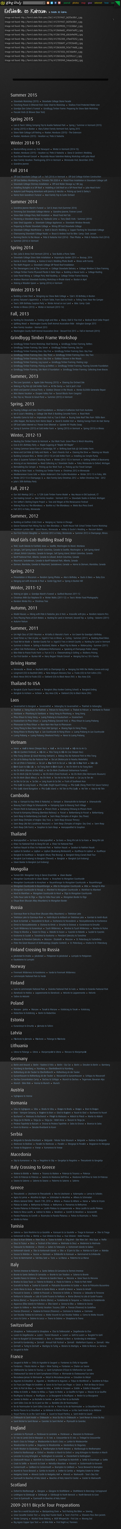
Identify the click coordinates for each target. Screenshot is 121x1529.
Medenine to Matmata (90, 1243)
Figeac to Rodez (56, 1392)
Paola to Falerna (64, 1282)
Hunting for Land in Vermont (97, 641)
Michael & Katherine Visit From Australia (75, 410)
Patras (94, 1216)
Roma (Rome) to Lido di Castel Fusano (85, 1296)
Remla (36, 1236)
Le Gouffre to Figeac (75, 1392)
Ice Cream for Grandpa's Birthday (87, 634)
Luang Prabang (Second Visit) (55, 721)
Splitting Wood (20, 323)
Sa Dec (35, 781)
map (83, 3)
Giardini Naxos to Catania (25, 1278)
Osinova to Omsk (48, 924)
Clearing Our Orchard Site (73, 382)
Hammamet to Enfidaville (88, 1254)
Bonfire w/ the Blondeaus (57, 505)
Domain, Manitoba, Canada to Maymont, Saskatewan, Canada (41, 564)
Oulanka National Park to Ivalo (62, 989)
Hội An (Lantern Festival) (25, 752)
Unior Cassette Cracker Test (25, 1515)
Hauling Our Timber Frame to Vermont (31, 441)
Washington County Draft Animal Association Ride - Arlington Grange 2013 (63, 323)
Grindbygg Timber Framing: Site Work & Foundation (37, 369)
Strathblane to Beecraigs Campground (90, 1491)
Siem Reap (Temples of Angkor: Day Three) (69, 816)
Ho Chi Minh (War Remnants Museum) (88, 774)
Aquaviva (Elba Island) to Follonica (29, 1304)
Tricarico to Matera (50, 1173)
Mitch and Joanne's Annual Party (28, 390)
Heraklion (58, 1212)
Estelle (77, 1388)
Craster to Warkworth (91, 1478)
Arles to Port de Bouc (23, 1388)
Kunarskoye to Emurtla (89, 924)
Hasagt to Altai (98, 886)
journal (67, 3)
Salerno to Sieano (40, 1181)
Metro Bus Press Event (83, 505)
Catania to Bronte (81, 1274)
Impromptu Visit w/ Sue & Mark (51, 417)
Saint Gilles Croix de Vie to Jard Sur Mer (31, 1403)
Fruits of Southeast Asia (75, 781)
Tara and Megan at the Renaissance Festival (68, 502)
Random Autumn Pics (98, 614)
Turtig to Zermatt (31, 1346)
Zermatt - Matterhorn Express (80, 1342)
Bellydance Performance (50, 649)
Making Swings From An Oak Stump (93, 421)
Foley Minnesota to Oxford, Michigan (93, 463)
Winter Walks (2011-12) (55, 597)
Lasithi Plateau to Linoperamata (58, 1208)
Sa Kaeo (59, 840)
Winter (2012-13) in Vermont (67, 459)
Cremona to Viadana (72, 1311)
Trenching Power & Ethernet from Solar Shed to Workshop (39, 105)
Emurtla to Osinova (67, 924)
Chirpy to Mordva (21, 932)
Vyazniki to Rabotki (76, 932)
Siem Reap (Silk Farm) (24, 827)
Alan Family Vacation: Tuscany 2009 (49, 1307)
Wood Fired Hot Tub (61, 215)
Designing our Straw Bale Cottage (51, 296)
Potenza (86, 1173)
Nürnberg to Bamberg (23, 1068)
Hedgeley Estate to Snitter (87, 1471)
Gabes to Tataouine (56, 1247)
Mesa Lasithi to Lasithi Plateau (89, 1208)
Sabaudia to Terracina (94, 1293)
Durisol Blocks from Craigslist (68, 393)
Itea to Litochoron (62, 1194)
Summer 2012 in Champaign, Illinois (91, 533)
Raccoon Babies (96, 529)
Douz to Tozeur (20, 1243)
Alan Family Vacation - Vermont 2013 (30, 327)
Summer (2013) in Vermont (60, 397)
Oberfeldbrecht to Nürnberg (61, 1068)
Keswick (73, 1463)
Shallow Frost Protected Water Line (84, 105)
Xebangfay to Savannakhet (66, 706)
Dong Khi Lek (98, 840)
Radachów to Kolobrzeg (24, 1013)
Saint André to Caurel (82, 1414)
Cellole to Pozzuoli (41, 1293)
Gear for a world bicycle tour (26, 1511)
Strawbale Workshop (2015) (26, 101)
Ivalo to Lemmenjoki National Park (29, 989)
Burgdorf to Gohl (95, 1335)
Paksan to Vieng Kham (59, 710)
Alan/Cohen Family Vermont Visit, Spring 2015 (59, 129)
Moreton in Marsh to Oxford (59, 1452)
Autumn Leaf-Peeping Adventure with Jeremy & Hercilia (38, 191)
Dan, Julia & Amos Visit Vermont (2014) (31, 254)
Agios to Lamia (20, 1197)
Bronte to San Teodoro (60, 1274)
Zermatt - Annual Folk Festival (50, 1342)
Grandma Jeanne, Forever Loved (67, 211)
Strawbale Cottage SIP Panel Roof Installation (54, 265)
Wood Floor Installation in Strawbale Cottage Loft (85, 180)
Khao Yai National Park (62, 844)
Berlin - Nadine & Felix (43, 1065)
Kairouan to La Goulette (63, 1232)
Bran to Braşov (92, 1109)
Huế (52, 748)
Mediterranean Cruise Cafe (25, 474)
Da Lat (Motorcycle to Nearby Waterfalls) (70, 759)
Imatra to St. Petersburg (96, 943)
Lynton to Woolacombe (77, 1441)
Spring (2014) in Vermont (51, 283)
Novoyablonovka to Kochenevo (93, 921)
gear (90, 3)
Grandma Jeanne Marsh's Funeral (28, 208)
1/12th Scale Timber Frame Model (52, 494)
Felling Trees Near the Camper (89, 300)
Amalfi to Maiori (65, 1289)
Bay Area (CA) (84, 676)
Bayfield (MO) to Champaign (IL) (50, 669)
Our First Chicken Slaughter (25, 533)
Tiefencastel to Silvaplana (37, 1331)
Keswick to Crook (37, 1463)
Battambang (97, 812)
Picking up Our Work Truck (50, 467)
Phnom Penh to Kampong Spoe (28, 809)
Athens (57, 1201)
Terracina (77, 1293)
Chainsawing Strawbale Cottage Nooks (31, 233)
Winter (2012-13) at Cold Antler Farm (53, 456)
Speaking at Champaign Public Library (81, 649)
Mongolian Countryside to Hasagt (28, 890)
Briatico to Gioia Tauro (23, 1282)
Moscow (69, 939)
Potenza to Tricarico (70, 1173)
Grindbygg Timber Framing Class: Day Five (32, 351)
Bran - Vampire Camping (25, 1112)
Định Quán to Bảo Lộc (24, 767)
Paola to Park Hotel (83, 1282)
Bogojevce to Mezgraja (99, 1144)
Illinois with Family (84, 261)
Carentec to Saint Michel (52, 1421)
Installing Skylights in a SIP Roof (28, 187)
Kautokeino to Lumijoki (24, 959)
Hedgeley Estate (21, 1474)
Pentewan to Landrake (47, 1434)
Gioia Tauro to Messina (87, 1278)
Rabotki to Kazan (57, 932)
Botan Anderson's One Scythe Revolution (59, 474)
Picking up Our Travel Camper (79, 467)
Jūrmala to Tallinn (45, 1026)
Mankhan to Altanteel (91, 890)
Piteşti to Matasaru (58, 1116)
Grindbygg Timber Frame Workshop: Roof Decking (36, 344)
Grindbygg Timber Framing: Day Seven (31, 347)
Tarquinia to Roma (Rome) (42, 1300)
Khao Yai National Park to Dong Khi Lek (31, 844)
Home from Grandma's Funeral (27, 195)
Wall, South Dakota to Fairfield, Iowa (30, 546)
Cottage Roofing (95, 272)
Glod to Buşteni (64, 1112)
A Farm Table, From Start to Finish (57, 300)
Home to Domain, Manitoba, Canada (89, 564)
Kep (15, 801)
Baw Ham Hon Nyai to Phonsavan (56, 724)
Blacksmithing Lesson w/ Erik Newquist (31, 149)
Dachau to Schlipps (50, 1079)
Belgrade (81, 1140)
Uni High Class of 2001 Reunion (28, 634)
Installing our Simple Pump (86, 456)
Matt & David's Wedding (55, 230)
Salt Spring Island (91, 550)
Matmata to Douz (69, 1243)
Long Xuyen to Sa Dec (51, 781)
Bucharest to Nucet (98, 1112)
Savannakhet (45, 706)
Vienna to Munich (42, 1083)
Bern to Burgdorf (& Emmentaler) (29, 1338)
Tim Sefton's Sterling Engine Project (29, 502)
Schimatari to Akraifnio (60, 1197)
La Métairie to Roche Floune (55, 1410)
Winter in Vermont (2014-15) (66, 149)
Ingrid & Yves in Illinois (52, 638)
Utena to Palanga (21, 1052)
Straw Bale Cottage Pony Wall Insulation (32, 215)
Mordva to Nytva (100, 928)
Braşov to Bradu (65, 1109)
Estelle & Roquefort (91, 1388)
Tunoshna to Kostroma (44, 935)
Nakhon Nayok (60, 847)
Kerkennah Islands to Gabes (81, 1247)
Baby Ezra (100, 577)
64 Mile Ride (47, 1522)
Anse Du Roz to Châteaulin (64, 1417)
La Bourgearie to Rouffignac (61, 1395)
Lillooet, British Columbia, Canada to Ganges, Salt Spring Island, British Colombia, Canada (53, 553)
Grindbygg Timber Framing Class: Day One (32, 358)
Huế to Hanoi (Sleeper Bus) (34, 748)
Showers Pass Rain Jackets (93, 1515)
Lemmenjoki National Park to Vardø (30, 976)
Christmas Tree (41, 601)
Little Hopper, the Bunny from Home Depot (33, 421)
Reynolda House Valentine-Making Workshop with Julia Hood (67, 156)
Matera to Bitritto (21, 1173)
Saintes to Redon (21, 1399)
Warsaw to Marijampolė (75, 1052)
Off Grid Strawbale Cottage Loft (27, 176)
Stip (34, 1160)
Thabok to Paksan (81, 710)
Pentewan (65, 1434)
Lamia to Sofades (94, 1194)
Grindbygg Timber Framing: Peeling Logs (70, 362)
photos (76, 3)
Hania (85, 1201)
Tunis (53, 1258)
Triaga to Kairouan (86, 1232)
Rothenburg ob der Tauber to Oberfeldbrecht (33, 1072)
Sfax (62, 1250)
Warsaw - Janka (21, 1009)
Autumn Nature (21, 621)
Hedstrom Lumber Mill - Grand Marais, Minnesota (36, 529)
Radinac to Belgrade (98, 1140)
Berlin (76, 1065)
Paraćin (61, 1144)
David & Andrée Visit (64, 421)
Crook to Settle (20, 1463)
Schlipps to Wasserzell (95, 1076)
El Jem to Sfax (73, 1250)
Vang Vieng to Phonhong (60, 713)
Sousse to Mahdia (22, 1254)
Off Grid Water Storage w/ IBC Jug (67, 184)
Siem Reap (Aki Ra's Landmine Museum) (32, 823)
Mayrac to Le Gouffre (97, 1392)
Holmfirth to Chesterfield (44, 1460)
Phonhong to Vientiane (36, 713)
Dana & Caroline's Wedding (79, 153)
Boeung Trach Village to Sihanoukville (30, 805)
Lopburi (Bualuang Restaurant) (57, 851)
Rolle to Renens (89, 1346)
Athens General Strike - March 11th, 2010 (32, 1201)
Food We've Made (22, 641)
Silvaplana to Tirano (74, 1318)
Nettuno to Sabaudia (23, 1296)
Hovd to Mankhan (22, 893)
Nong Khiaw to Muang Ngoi (26, 732)
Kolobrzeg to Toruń (69, 1009)
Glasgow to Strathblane (59, 1491)
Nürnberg (41, 1068)
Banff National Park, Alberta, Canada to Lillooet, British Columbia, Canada (46, 557)
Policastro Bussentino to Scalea (65, 1285)
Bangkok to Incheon (22, 693)
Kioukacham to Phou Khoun (26, 721)
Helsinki (92, 993)
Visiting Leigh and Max (48, 320)
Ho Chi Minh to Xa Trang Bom (79, 767)
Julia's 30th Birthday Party (25, 481)
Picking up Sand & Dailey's (79, 191)
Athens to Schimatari (82, 1197)
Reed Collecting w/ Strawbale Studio (57, 463)
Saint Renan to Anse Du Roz (92, 1417)
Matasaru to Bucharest (36, 1116)
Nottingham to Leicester (52, 1456)
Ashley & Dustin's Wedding (73, 529)
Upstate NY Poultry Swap (71, 424)
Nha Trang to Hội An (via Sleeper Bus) (66, 752)
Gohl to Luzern (78, 1335)
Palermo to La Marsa (79, 1258)
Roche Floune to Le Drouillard (27, 1410)
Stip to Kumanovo (22, 1160)
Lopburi (37, 851)
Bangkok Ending (89, 689)
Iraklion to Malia (43, 1212)
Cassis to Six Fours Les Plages (59, 1384)
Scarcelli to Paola (21, 1285)
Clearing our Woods (100, 452)
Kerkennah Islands (22, 1250)
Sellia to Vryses (98, 1201)
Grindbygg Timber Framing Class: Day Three (33, 355)
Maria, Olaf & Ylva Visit (71, 320)
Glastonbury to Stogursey (75, 1445)
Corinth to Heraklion (75, 1212)
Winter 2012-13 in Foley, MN (93, 474)
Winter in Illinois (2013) (24, 307)
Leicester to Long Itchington (26, 1456)
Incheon (38, 693)
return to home (59, 12)
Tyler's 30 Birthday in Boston (82, 296)
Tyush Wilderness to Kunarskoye (28, 928)
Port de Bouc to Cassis (94, 1384)
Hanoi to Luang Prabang (73, 735)
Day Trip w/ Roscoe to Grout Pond (29, 397)
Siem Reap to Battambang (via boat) (30, 816)
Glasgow (41, 1491)
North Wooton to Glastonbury (27, 1449)
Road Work (85, 413)
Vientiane (18, 713)
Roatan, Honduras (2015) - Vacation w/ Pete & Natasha (39, 136)
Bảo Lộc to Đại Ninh (77, 763)
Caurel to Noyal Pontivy (59, 1414)
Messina (70, 1278)
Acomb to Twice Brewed (25, 1471)
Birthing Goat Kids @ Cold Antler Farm (77, 448)
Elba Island (53, 1304)
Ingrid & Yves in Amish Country (67, 641)
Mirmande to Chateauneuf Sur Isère (78, 1373)
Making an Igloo (21, 594)
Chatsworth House (22, 1460)
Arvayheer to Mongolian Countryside (68, 879)
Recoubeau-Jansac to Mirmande (28, 1377)
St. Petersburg (76, 943)
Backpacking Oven (51, 1511)
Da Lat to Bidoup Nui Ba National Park (31, 759)
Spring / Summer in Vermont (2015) (85, 125)
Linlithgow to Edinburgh (24, 1495)
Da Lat (42, 763)
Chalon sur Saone (81, 1366)
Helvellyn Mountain (57, 1463)
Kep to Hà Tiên (98, 788)
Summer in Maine (22, 645)
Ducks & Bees (86, 577)
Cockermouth (19, 1467)
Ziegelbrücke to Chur (82, 1331)
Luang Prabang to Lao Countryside (89, 732)
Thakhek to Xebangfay (92, 706)
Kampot (57, 801)
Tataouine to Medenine (24, 1247)
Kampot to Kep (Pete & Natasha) (35, 801)
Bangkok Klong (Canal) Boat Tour (81, 855)
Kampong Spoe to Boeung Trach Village (68, 805)
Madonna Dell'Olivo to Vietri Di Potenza (90, 1177)
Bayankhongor (95, 882)
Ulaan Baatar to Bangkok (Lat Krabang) (31, 862)
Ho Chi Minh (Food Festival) (55, 774)
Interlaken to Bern (63, 1338)
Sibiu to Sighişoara (22, 1109)
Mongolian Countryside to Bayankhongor (32, 886)
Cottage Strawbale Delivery (64, 268)
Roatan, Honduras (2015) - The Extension (63, 132)
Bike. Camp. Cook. (82, 303)
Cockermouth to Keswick (91, 1463)
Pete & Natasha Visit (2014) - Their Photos (62, 237)
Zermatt (17, 1346)
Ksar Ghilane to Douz (52, 1236)
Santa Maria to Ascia (23, 1289)
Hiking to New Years (23, 470)
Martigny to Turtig (50, 1346)
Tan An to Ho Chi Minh (64, 777)
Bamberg (106, 1065)
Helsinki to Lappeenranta (74, 993)
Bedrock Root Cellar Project (97, 320)
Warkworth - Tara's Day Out (86, 1474)
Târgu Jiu (37, 1120)
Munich (56, 1083)
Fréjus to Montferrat (80, 1381)
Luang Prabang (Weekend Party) (45, 735)
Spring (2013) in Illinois (93, 428)
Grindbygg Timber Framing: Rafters (76, 344)
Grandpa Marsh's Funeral (43, 594)
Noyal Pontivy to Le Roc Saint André (30, 1414)
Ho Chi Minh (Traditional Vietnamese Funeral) (67, 770)
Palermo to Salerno (60, 1181)
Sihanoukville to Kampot (75, 801)
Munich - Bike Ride (22, 1083)
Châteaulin (44, 1417)
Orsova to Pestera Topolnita (54, 1123)
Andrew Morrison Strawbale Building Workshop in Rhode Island (42, 279)
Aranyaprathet (20, 840)
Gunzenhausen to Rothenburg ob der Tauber (33, 1076)
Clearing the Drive (80, 452)
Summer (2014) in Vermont (26, 241)
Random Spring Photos (50, 577)
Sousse (36, 1254)
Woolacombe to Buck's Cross (50, 1441)
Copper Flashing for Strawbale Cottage (87, 230)
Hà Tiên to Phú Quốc (69, 788)
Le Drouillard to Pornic (95, 1406)
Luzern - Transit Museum (48, 1335)
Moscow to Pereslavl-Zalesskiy (27, 939)
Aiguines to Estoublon (23, 1381)
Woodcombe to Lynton (24, 1445)
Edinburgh (42, 1495)
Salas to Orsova (77, 1123)
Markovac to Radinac (23, 1144)
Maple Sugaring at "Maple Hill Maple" (57, 445)
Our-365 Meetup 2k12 (23, 494)
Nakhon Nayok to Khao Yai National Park (32, 847)
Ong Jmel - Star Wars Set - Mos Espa (82, 1239)
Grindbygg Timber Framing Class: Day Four (73, 351)
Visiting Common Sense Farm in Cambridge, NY (35, 448)
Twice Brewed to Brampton (90, 1467)
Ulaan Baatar (66, 875)
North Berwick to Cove (89, 1495)
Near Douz (40, 1239)
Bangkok (61, 858)
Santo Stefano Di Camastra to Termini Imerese (62, 1271)
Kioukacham (77, 717)
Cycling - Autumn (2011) (98, 618)
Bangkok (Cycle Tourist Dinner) (27, 689)
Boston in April (80, 279)
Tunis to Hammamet (23, 1258)
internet (98, 3)
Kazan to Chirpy (39, 932)
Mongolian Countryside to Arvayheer (30, 882)
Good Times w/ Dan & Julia (26, 638)
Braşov (78, 1109)
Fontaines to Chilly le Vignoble (74, 1362)
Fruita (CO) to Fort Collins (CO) (88, 673)
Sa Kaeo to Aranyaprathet (41, 840)
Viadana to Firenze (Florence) (46, 1311)
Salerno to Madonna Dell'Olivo (55, 1177)
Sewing (89, 1511)
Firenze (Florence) (22, 1311)
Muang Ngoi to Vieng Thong (73, 728)
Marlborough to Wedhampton (87, 1449)
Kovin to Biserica (21, 1127)
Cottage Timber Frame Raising (74, 276)
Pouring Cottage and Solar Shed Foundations (33, 410)
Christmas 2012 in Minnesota (76, 470)
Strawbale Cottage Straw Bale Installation (32, 257)
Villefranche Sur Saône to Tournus (28, 1370)
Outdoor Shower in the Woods (68, 358)
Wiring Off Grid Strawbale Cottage (67, 226)
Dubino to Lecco (37, 1318)
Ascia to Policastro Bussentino (96, 1285)
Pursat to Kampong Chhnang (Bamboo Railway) (35, 812)
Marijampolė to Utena (51, 1052)
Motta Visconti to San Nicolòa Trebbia (62, 1315)
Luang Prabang (20, 735)
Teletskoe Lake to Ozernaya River (28, 917)
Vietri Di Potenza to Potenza (26, 1177)
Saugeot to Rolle (21, 1349)
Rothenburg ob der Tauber (68, 1072)
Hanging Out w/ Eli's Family (86, 656)
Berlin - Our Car (64, 1065)
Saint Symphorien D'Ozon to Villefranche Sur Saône (69, 1370)
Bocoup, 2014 (86, 257)
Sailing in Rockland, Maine (45, 645)
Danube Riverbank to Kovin (44, 1127)
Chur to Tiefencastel (61, 1331)
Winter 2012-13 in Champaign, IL (28, 478)
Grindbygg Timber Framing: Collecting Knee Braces (85, 369)
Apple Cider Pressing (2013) (46, 382)
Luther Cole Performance (25, 649)
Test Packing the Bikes (72, 1511)
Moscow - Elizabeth (53, 939)
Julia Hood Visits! (93, 187)
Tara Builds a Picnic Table (63, 254)
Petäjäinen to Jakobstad (57, 956)
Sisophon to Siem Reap (47, 827)
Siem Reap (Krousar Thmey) (67, 820)
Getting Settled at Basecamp (96, 459)
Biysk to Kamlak (21, 921)
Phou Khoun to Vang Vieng (26, 717)
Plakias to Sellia (21, 1205)
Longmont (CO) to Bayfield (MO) (28, 673)
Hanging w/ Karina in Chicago (58, 522)
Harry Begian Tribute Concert (57, 656)
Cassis (78, 1384)
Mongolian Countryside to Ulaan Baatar (31, 879)
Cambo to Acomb (47, 1471)
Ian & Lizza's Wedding (23, 413)
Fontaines (66, 1366)
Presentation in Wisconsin (25, 577)
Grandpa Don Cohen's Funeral (27, 108)
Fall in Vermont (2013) (90, 331)
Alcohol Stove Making (41, 1518)
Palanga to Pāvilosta (56, 1039)
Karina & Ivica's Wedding (25, 261)
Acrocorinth (92, 1212)
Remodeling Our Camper (25, 467)
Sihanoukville (95, 801)
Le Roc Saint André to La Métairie (86, 1410)
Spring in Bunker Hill (74, 581)
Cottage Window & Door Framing (94, 268)
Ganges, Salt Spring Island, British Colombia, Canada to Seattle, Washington (47, 550)
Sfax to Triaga (103, 1232)
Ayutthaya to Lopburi (84, 851)
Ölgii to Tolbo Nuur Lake (49, 897)
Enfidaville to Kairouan (64, 1254)
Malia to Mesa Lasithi (23, 1212)
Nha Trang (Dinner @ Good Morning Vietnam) (34, 756)
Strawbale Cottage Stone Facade (56, 101)
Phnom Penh (51, 809)
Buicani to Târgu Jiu (76, 1120)
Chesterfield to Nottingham (78, 1456)
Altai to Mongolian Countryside (67, 886)
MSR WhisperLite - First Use (66, 1518)
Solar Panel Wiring (22, 276)
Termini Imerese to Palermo (26, 1271)
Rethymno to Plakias (40, 1205)
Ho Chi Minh (45, 777)
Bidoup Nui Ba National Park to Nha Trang (77, 756)
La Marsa (63, 1258)
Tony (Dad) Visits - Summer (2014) (76, 219)
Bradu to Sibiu (48, 1109)
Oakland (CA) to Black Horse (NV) (60, 676)
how (107, 3)
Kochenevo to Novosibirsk (64, 921)
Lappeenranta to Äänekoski (47, 993)
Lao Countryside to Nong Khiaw (56, 732)
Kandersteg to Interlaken (85, 1338)
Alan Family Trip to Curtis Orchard (59, 195)
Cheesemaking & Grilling (68, 652)
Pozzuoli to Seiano (22, 1293)
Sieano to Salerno (21, 1181)
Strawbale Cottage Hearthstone (27, 230)
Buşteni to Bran (46, 1112)
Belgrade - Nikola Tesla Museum (59, 1140)
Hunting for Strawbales (24, 320)
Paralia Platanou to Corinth (25, 1216)
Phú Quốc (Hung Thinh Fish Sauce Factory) (90, 785)
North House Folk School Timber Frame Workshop (85, 526)
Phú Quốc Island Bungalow (26, 788)
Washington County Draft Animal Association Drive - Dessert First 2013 (45, 331)
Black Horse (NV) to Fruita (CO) (27, 676)
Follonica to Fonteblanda (94, 1300)
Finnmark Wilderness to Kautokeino (29, 972)
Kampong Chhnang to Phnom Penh (76, 809)
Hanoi (16, 748)
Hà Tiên (84, 788)
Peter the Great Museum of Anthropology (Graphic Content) (40, 943)
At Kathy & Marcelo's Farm (57, 634)
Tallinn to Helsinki (21, 996)
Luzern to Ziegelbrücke (24, 1335)
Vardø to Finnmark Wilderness (62, 972)
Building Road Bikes (100, 638)
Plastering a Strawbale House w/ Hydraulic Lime (35, 219)
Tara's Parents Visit (60, 452)
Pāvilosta (39, 1039)
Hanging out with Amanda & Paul (29, 581)
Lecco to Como (20, 1318)
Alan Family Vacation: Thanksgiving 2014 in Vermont (37, 160)
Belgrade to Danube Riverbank (27, 1140)
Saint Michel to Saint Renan (26, 1421)
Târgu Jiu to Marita (22, 1120)
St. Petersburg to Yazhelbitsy (88, 939)
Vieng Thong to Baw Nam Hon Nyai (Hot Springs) (36, 728)
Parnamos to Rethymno (76, 1205)
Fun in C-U (49, 652)
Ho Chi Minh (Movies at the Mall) (28, 770)
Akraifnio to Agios (38, 1197)
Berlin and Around (22, 1065)
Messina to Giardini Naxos (51, 1278)
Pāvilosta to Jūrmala (23, 1039)
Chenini (41, 1247)
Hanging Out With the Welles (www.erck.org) (88, 669)
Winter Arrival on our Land (59, 303)
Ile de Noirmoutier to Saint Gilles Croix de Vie (34, 1406)
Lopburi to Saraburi (22, 851)
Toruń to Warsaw (49, 1009)
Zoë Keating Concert (22, 498)
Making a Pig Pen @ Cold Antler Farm (31, 386)
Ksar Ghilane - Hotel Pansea (77, 1236)
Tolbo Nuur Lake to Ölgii (24, 897)
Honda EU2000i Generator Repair (91, 390)
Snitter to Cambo (65, 1471)
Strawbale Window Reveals (78, 222)
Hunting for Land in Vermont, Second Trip (65, 618)
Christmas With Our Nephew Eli (28, 597)
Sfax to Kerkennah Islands (44, 1250)
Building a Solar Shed (23, 296)
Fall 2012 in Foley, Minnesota (27, 509)
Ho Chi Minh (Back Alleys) (25, 777)
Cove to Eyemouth (22, 1498)
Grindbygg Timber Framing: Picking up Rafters (34, 366)
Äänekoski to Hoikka (23, 993)
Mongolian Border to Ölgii (75, 897)
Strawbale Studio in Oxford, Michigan (88, 498)
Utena (35, 1052)
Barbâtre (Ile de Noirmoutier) (65, 1403)
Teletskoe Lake (74, 914)
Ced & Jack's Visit (73, 386)
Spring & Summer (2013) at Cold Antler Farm (34, 428)
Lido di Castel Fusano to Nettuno (50, 1296)
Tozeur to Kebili (55, 1239)
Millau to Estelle (21, 1392)
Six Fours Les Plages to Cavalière (28, 1384)
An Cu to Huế (63, 748)
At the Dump (56, 386)
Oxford (40, 1452)
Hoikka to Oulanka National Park (93, 989)
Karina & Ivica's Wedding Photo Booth (56, 261)
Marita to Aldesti (95, 1116)
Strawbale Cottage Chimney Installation (31, 184)
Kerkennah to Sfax (22, 1236)
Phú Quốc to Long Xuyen (25, 785)
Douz (32, 1243)
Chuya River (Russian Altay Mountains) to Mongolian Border (40, 901)
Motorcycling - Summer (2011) (94, 645)
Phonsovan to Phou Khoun (25, 724)
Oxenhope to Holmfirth (68, 1460)
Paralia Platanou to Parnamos (27, 1208)
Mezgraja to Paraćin (77, 1144)
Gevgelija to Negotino (67, 1160)
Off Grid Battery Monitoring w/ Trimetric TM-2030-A (37, 180)
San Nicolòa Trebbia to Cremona (28, 1315)
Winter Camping (21, 1518)
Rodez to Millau (38, 1392)
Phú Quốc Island (49, 788)
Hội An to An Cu (79, 748)
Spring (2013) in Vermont (68, 428)
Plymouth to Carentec (76, 1421)
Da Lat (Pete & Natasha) (25, 763)
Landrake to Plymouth (23, 1434)
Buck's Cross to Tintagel (24, 1441)
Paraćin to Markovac (45, 1144)
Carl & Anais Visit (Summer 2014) (62, 208)
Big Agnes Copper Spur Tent (26, 1522)
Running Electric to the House (27, 237)
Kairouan (47, 1254)
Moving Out (87, 1518)
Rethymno (57, 1205)
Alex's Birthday (70, 577)
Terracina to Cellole (61, 1293)
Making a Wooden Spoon (25, 283)
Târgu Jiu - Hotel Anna (54, 1120)
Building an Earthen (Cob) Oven (28, 522)
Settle (105, 1460)
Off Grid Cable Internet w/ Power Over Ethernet (35, 424)
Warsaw (35, 1009)
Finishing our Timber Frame (48, 470)
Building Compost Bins (24, 456)
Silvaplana (18, 1331)
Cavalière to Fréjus (100, 1381)
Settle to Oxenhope (90, 1460)
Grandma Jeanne (21, 164)
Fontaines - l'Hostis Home (25, 1366)
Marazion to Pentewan (83, 1434)
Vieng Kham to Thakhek (35, 710)
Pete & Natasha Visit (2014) (96, 237)
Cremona (89, 1311)
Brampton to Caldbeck (64, 1467)
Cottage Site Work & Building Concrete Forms (57, 413)
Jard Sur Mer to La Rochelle (67, 1399)
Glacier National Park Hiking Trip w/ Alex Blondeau (37, 526)
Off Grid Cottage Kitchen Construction (84, 176)
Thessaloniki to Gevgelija (92, 1160)
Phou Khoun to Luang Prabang (85, 721)
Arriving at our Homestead (25, 463)
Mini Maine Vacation (23, 393)
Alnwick (66, 1474)
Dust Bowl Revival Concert (25, 156)
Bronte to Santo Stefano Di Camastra (30, 1274)
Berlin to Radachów (47, 1013)
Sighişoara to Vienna (23, 1096)
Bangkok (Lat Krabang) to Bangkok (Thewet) (34, 858)
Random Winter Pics (23, 601)
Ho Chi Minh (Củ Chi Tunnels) (27, 774)
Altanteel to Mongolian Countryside (62, 890)
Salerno (75, 1181)
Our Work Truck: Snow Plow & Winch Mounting (72, 441)
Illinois (29, 669)
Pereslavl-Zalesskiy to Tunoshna (72, 935)
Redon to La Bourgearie (87, 1395)
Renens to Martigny (70, 1346)
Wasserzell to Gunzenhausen (69, 1076)
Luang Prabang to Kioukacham (54, 717)
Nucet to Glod (80, 1112)
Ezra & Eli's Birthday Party (25, 445)
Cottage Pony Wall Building (45, 276)
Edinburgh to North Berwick (63, 1495)
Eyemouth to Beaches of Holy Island (30, 1478)
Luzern (65, 1335)
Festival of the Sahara (48, 1243)
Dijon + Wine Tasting (49, 1366)
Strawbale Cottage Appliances (49, 222)
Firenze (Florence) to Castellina (82, 1307)
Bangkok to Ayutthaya (23, 855)
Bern (49, 1338)
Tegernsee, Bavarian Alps (93, 1079)
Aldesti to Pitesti (77, 1116)
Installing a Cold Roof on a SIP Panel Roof (63, 187)
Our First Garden (21, 656)
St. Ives (50, 1438)
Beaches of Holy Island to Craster (64, 1478)
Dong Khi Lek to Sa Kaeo (78, 840)
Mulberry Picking (90, 652)
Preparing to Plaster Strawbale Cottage (31, 226)
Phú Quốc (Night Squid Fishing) (53, 785)
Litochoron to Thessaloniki (39, 1194)
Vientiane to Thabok (101, 710)
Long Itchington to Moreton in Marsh (91, 1452)
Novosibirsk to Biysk (40, 921)
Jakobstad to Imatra (22, 956)
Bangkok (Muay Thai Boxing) (50, 855)
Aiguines (40, 1381)
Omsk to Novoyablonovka (25, 924)
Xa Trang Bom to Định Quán (50, 767)
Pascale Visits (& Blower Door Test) (29, 112)
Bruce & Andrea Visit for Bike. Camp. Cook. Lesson (74, 233)
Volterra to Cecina (85, 1304)
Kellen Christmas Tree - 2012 (92, 478)
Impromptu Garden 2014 (65, 257)
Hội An (42, 752)
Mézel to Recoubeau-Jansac (58, 1377)
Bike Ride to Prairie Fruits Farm (27, 652)
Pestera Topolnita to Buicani (26, 1123)
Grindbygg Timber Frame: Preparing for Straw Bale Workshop (71, 108)
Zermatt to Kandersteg (24, 1342)
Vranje (38, 1147)
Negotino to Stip (47, 1160)
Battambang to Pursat (79, 812)
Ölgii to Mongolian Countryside (78, 893)
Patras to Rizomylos (79, 1216)
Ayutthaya (101, 851)
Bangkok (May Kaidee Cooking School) (61, 689)
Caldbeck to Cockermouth (40, 1467)
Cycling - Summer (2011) (76, 638)
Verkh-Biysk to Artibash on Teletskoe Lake (65, 917)
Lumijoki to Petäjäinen (81, 956)
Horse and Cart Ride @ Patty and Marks (31, 452)
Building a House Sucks (74, 272)
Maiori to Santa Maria (45, 1289)
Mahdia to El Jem (90, 1250)
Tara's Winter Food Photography (84, 597)
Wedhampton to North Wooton (57, 1449)
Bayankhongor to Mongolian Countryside (68, 882)
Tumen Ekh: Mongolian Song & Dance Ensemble (35, 875)
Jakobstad (39, 956)
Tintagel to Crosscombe (90, 1438)
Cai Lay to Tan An (85, 777)
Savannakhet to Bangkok (25, 706)
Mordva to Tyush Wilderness (76, 928)
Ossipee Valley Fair (44, 393)
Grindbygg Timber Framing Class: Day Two (74, 355)
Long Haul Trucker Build (51, 1515)
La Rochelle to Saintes (42, 1399)
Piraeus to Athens (71, 1201)
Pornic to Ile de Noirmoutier (69, 1406)
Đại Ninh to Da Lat (56, 763)
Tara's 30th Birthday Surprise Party (29, 303)
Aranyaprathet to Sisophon (73, 827)
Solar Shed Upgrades (23, 222)
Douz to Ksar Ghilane (23, 1239)
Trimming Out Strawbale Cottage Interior (32, 211)
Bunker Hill (36, 656)
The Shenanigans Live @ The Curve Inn (31, 268)
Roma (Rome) (20, 1300)
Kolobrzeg (85, 1009)
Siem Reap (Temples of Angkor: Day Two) (32, 820)
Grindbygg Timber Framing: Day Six (67, 347)
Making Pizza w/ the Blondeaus (28, 505)
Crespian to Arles (43, 1388)
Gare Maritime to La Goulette (37, 1232)
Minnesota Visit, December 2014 (78, 160)
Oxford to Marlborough (24, 1452)
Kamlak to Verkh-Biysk (97, 917)
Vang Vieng (80, 713)
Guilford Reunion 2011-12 (68, 594)
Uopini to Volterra (21, 1307)
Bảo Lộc (94, 763)
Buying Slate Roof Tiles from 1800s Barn (87, 417)
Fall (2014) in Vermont (55, 176)
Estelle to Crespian (62, 1388)
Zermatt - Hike (103, 1342)
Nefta (104, 1239)
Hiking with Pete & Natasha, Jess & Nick (48, 614)
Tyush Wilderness (53, 928)
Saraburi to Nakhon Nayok (83, 847)
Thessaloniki (19, 1194)
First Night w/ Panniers (67, 1522)
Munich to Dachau (70, 1079)
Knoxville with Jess (77, 614)
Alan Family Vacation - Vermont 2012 (51, 498)
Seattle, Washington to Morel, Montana (67, 546)
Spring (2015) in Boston (24, 129)
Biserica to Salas (94, 1123)
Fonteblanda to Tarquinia (68, 1300)
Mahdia (105, 1250)
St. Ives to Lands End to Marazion (28, 1438)
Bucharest (18, 1116)
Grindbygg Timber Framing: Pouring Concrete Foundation (83, 366)
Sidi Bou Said (41, 1258)
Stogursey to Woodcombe (48, 1445)
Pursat (63, 812)
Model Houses (20, 614)
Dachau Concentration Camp (26, 1079)
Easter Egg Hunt (54, 581)
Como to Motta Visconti (93, 1315)
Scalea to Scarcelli (40, 1285)
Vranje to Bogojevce (23, 1147)
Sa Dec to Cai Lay (21, 781)
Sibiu (36, 1109)
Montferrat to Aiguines (57, 1381)
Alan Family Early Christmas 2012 (61, 478)
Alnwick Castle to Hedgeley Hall (46, 1474)
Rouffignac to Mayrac (23, 1395)
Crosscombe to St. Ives (66, 1438)
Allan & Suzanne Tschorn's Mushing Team (32, 459)
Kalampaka (78, 1194)
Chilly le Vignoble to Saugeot (44, 1362)
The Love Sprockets (22, 382)
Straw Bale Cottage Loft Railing (27, 132)
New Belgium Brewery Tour (58, 673)
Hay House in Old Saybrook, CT (84, 494)
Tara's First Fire (71, 1515)
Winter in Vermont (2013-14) (51, 307)
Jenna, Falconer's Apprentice (26, 300)
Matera (35, 1173)
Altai (86, 886)
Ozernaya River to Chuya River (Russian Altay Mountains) (39, 914)
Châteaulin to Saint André (25, 1417)
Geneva (103, 1346)
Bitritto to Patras (21, 1219)
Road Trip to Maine (68, 645)
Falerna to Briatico (45, 1282)
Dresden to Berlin (90, 1065)
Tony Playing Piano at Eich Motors (29, 618)
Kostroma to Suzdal (22, 935)
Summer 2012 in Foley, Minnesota (56, 533)
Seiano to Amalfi (83, 1289)
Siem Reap (99, 823)
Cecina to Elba (67, 1304)
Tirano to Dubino (55, 1318)
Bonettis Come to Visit (23, 417)
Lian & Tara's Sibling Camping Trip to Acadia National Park (39, 125)
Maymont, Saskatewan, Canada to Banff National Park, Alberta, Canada (46, 560)
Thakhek (17, 710)
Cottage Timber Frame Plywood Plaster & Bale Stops (37, 272)
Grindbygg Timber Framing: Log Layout (31, 362)
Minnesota (18, 669)
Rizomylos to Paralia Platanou (54, 1216)
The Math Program (22, 265)
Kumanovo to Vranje (53, 1147)
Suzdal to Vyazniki (96, 932)
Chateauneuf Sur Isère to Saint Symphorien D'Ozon (36, 1373)
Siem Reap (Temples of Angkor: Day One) (72, 823)
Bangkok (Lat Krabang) (78, 858)
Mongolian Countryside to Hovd (47, 893)
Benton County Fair (41, 641)
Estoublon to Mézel (82, 1377)
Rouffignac (40, 1395)
